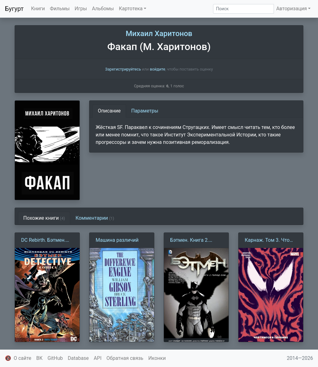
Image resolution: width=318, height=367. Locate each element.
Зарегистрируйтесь (123, 69)
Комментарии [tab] (94, 218)
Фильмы (60, 8)
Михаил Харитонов (159, 33)
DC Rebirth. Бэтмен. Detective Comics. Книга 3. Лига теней (44, 240)
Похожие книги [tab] (44, 218)
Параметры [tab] (144, 111)
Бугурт (14, 8)
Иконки (157, 358)
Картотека (131, 8)
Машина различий (117, 240)
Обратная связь (125, 358)
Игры (81, 8)
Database (78, 358)
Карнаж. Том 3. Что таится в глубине (267, 240)
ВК (39, 358)
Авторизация (291, 8)
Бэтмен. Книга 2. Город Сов (189, 240)
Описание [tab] (109, 111)
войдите (157, 69)
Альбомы (103, 8)
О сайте (22, 358)
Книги (38, 8)
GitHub (55, 358)
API (98, 358)
